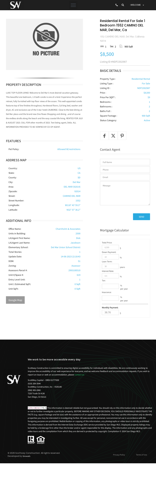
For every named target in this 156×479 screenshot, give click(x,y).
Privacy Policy (119, 467)
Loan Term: (107, 274)
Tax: (104, 292)
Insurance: (106, 304)
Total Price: (107, 255)
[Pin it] (122, 148)
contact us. (79, 386)
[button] (73, 5)
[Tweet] (113, 148)
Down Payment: (109, 264)
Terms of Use (141, 467)
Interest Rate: (108, 283)
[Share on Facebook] (104, 148)
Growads (26, 468)
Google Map (15, 300)
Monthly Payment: (110, 320)
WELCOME (137, 5)
